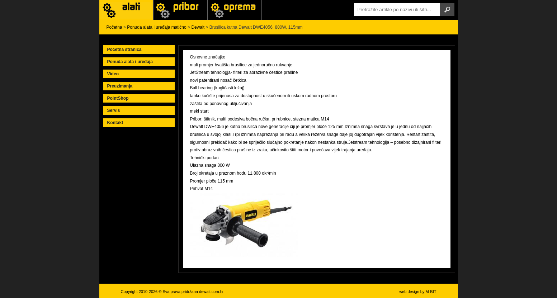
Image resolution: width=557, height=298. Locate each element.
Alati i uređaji (126, 10)
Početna (114, 27)
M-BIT (431, 291)
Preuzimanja (120, 86)
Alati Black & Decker (180, 10)
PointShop (118, 98)
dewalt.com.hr (211, 291)
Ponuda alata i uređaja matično (156, 27)
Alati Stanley (234, 10)
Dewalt (197, 27)
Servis (113, 110)
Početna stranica (124, 49)
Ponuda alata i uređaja (130, 61)
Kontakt (115, 122)
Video (113, 73)
